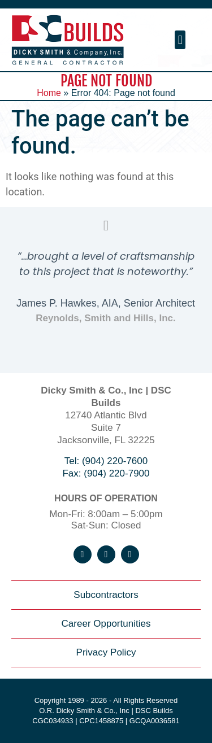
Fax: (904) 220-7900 (105, 473)
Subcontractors (105, 594)
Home (49, 93)
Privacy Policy (106, 652)
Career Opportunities (106, 623)
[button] (180, 39)
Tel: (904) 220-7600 (106, 461)
